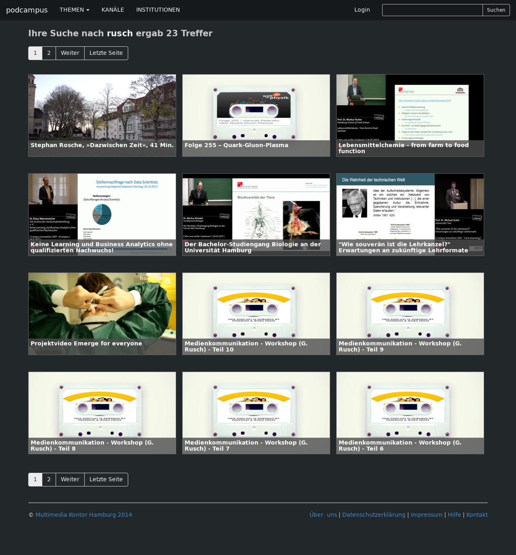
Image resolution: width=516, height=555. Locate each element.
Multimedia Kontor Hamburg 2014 (83, 514)
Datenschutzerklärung (374, 514)
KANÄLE (113, 9)
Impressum (427, 514)
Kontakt (477, 514)
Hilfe (454, 514)
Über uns (323, 514)
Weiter (70, 53)
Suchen (496, 10)
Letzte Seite (106, 53)
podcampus (27, 10)
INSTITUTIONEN (158, 9)
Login (362, 9)
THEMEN (74, 9)
